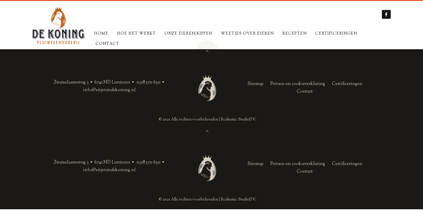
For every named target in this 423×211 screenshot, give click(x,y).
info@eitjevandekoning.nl (109, 90)
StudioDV (246, 119)
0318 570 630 (148, 82)
